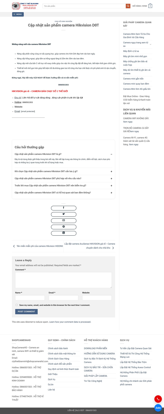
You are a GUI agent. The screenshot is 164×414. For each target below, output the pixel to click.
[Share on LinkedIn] (63, 233)
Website (86, 293)
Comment (20, 270)
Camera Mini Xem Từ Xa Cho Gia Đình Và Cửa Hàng (136, 36)
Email (52, 293)
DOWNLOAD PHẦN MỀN (95, 348)
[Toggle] (150, 44)
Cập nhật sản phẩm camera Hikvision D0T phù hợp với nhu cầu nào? (48, 178)
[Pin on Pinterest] (63, 227)
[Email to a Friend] (63, 220)
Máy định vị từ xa (131, 51)
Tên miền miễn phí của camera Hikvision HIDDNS (37, 246)
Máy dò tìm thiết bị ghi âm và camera (136, 72)
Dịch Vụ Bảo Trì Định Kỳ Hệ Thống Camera (100, 360)
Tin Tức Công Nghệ (93, 381)
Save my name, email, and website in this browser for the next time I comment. (54, 305)
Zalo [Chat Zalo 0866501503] (157, 408)
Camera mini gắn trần (133, 78)
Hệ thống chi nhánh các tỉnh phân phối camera (136, 383)
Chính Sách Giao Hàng (58, 358)
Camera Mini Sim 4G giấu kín (137, 89)
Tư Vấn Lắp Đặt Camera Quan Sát (135, 348)
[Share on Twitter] (63, 214)
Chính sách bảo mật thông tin (62, 353)
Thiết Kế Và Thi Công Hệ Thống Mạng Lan (134, 355)
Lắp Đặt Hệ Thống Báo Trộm (133, 362)
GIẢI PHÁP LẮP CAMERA (95, 376)
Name (18, 293)
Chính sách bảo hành (58, 348)
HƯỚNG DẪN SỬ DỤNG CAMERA (99, 353)
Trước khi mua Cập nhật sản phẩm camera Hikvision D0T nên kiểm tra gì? (50, 185)
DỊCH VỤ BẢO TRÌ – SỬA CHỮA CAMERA (98, 369)
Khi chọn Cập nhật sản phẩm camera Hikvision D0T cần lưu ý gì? (46, 171)
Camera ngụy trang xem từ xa (135, 44)
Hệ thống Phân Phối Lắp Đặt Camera (133, 374)
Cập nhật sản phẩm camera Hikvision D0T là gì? (38, 154)
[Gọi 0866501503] (158, 399)
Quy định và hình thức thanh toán (63, 369)
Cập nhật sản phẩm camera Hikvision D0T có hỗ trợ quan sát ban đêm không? (53, 192)
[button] (142, 6)
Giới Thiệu (52, 374)
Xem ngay (127, 121)
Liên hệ (51, 389)
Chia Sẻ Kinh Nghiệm (63, 21)
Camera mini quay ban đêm (136, 84)
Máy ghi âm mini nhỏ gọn (135, 56)
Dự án (50, 384)
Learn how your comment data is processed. (70, 322)
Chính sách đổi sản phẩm (60, 364)
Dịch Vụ (51, 379)
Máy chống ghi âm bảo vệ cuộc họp (135, 63)
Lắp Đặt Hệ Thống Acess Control (135, 367)
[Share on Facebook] (63, 208)
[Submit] (128, 6)
